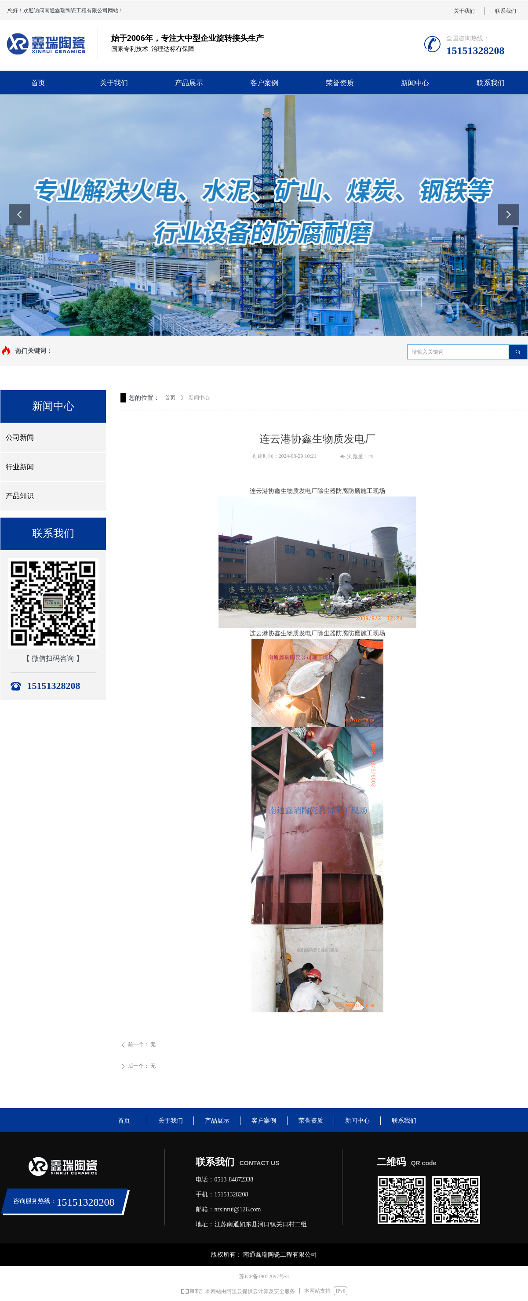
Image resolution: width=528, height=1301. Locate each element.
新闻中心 (199, 398)
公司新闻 (20, 437)
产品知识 (20, 496)
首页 (170, 398)
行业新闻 (20, 467)
